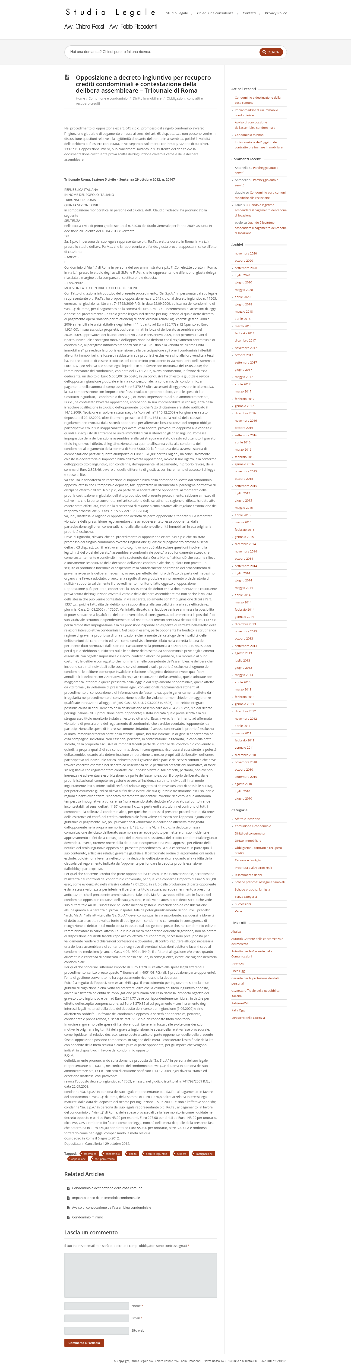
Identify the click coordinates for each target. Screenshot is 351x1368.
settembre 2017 (246, 362)
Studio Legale (177, 13)
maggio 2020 (244, 290)
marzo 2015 (243, 522)
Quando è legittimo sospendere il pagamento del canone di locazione (261, 210)
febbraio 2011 (244, 740)
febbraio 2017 (244, 399)
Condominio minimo (85, 1217)
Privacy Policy (276, 13)
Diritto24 (237, 964)
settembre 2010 (246, 777)
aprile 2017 (242, 384)
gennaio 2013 (244, 704)
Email (137, 1318)
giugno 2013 (243, 667)
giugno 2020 (243, 282)
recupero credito (105, 1159)
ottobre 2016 (244, 428)
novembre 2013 (246, 631)
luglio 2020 (242, 275)
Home (80, 98)
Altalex (236, 931)
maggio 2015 (244, 507)
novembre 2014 (246, 551)
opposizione (78, 1159)
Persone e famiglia (248, 860)
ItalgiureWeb (240, 1003)
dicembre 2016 (245, 413)
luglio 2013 (242, 660)
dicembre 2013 (245, 624)
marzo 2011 (243, 733)
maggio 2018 (244, 311)
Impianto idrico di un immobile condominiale (103, 1197)
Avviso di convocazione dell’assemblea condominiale (109, 1207)
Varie (238, 911)
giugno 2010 (243, 798)
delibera (182, 1153)
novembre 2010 (246, 762)
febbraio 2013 (244, 697)
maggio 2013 (244, 675)
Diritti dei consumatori (250, 833)
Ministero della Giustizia (248, 1018)
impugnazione (204, 1153)
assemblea (90, 1153)
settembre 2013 (246, 646)
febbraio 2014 (244, 609)
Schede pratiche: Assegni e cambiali (260, 882)
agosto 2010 (243, 784)
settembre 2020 (246, 268)
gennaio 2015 (244, 537)
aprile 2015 (242, 515)
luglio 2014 (242, 573)
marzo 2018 (243, 326)
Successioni (243, 904)
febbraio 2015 (244, 529)
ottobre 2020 (244, 260)
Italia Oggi (238, 1010)
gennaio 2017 (244, 406)
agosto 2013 (243, 653)
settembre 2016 (246, 435)
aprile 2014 (242, 595)
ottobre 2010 (244, 769)
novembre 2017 (246, 348)
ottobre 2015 (244, 479)
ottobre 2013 (244, 638)
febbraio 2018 (244, 333)
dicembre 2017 (245, 340)
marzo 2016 (243, 449)
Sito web (138, 1330)
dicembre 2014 (245, 544)
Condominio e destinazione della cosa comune (104, 1188)
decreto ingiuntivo (157, 1153)
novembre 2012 (246, 718)
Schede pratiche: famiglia (252, 889)
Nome (137, 1306)
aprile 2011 (242, 726)
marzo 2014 (243, 602)
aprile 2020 (242, 297)
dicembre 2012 (245, 711)
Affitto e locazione (247, 819)
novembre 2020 (246, 253)
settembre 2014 (246, 566)
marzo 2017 (243, 391)
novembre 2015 (246, 471)
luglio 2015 (242, 493)
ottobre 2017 (244, 355)
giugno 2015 (243, 500)
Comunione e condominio (108, 98)
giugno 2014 (243, 580)
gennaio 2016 (244, 464)
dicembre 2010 (245, 755)
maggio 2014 (244, 588)
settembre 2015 (246, 486)
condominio (113, 1153)
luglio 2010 (242, 791)
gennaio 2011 (244, 747)
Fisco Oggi (238, 971)
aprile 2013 (242, 682)
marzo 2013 (243, 689)
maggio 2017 (244, 377)
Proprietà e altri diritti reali (253, 868)
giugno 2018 (243, 304)
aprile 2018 (242, 319)
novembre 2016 (246, 420)
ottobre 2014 (244, 558)
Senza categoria (246, 896)
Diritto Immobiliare (147, 98)
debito (133, 1153)
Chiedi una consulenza (215, 13)
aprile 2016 (242, 442)
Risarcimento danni (248, 875)
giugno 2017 (243, 369)
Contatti (249, 13)
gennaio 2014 (244, 617)
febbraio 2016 (244, 457)
